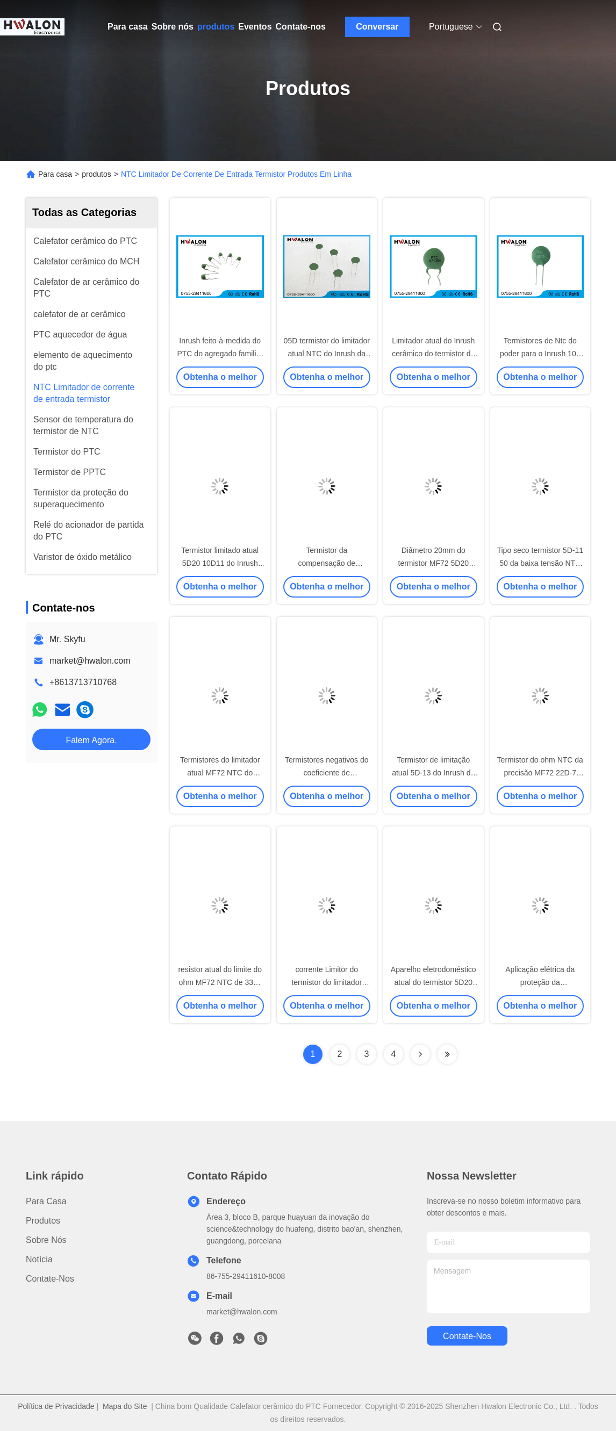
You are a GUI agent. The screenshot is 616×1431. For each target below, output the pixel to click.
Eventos (254, 26)
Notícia (39, 1259)
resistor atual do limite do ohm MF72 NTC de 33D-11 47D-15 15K (220, 982)
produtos (215, 26)
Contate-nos (301, 26)
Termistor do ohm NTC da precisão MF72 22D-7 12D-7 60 (540, 773)
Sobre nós (173, 26)
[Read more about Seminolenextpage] (420, 1054)
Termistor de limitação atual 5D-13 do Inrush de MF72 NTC (433, 773)
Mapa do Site (125, 1406)
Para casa (128, 26)
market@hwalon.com (90, 660)
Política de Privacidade (56, 1406)
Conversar (377, 26)
